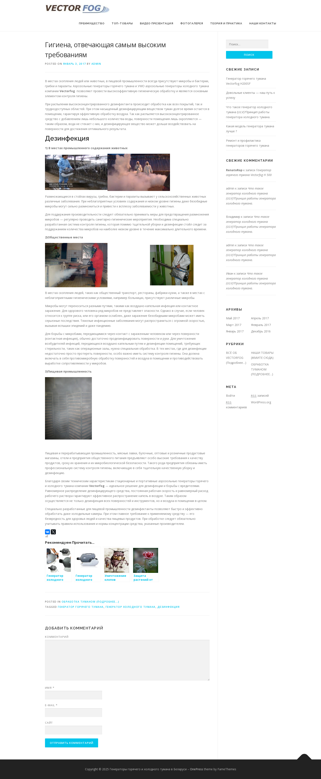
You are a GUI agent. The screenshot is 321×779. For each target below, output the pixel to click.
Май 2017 (233, 318)
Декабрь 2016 (261, 331)
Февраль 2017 (261, 325)
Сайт (49, 723)
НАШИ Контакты (262, 23)
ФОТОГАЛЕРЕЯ (191, 23)
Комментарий (57, 637)
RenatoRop (234, 170)
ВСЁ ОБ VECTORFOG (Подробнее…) (236, 358)
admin (96, 64)
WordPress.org (261, 402)
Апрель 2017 (260, 318)
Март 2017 (233, 325)
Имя (50, 688)
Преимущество (92, 23)
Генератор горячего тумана (81, 607)
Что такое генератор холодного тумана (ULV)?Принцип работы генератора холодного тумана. (249, 112)
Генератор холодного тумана (131, 607)
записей (260, 396)
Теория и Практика (226, 23)
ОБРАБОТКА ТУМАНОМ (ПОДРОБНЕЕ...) (90, 601)
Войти (230, 396)
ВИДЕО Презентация (156, 23)
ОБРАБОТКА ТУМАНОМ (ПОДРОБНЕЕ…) (262, 369)
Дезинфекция (168, 607)
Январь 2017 (235, 331)
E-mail (51, 705)
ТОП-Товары (122, 23)
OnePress (196, 769)
